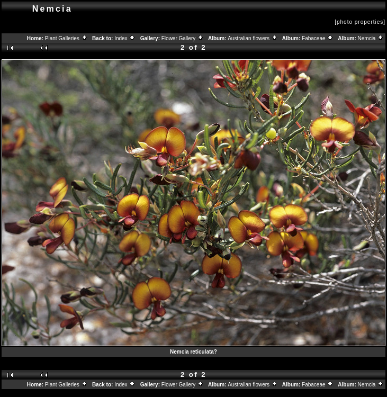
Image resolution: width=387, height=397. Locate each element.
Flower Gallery (182, 38)
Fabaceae (318, 38)
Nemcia (371, 38)
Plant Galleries (66, 38)
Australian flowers (253, 38)
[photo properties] (360, 22)
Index (125, 38)
